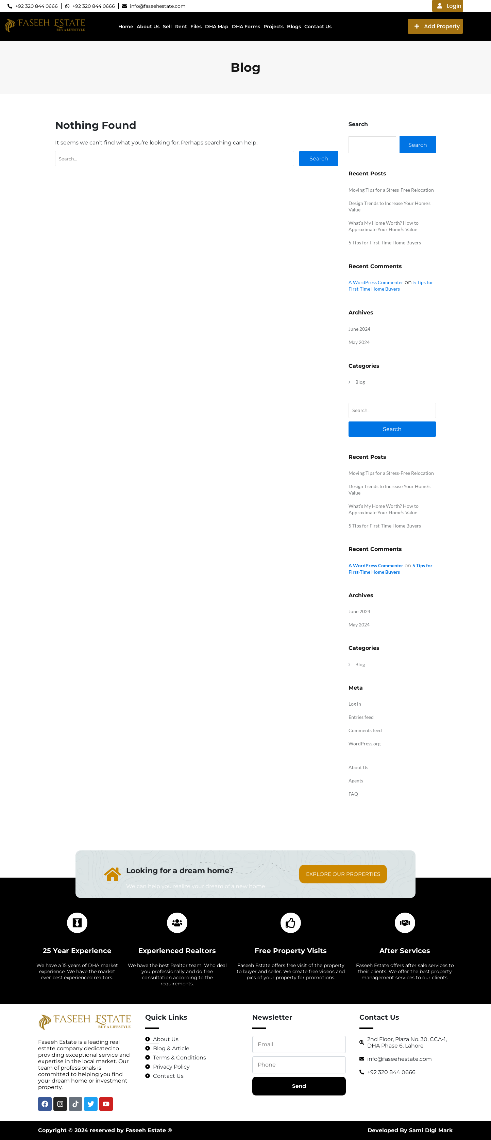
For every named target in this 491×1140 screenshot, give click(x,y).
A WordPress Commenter (376, 282)
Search (318, 158)
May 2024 (359, 342)
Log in (355, 704)
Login (449, 6)
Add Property (437, 26)
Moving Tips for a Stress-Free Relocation (391, 190)
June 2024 (359, 329)
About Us (358, 767)
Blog (360, 382)
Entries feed (361, 717)
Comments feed (365, 730)
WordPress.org (364, 743)
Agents (356, 780)
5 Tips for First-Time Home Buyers (385, 242)
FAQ (353, 794)
